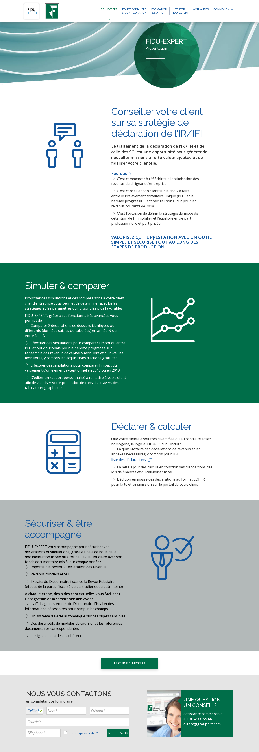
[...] (66, 711)
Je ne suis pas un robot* (81, 733)
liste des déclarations (131, 459)
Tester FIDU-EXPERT (129, 663)
